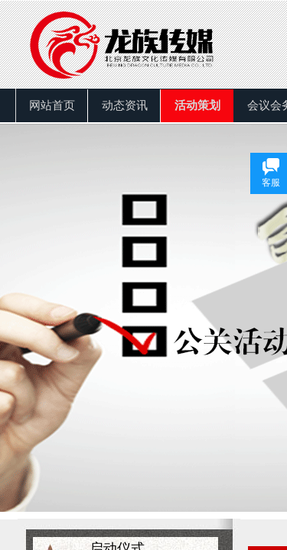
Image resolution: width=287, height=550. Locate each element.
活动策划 (197, 105)
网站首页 (52, 105)
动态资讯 (125, 105)
